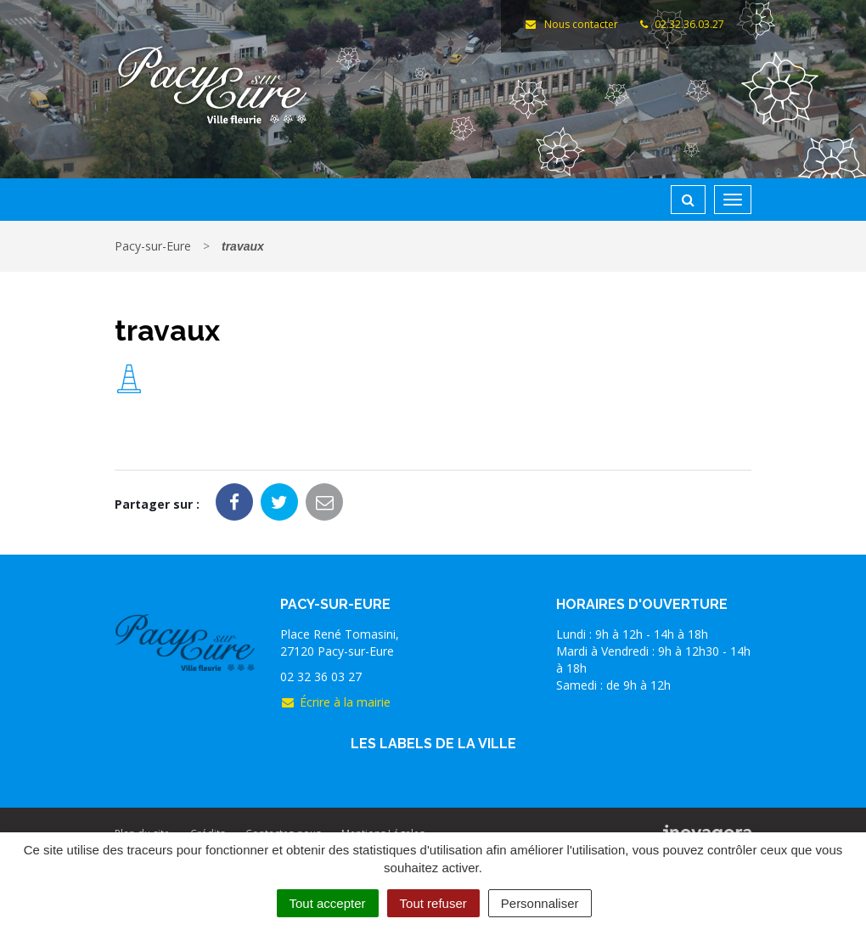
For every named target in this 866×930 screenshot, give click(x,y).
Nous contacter (570, 24)
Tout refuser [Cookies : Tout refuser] (433, 903)
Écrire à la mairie (335, 702)
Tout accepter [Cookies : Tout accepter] (328, 903)
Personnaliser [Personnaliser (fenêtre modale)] (540, 903)
